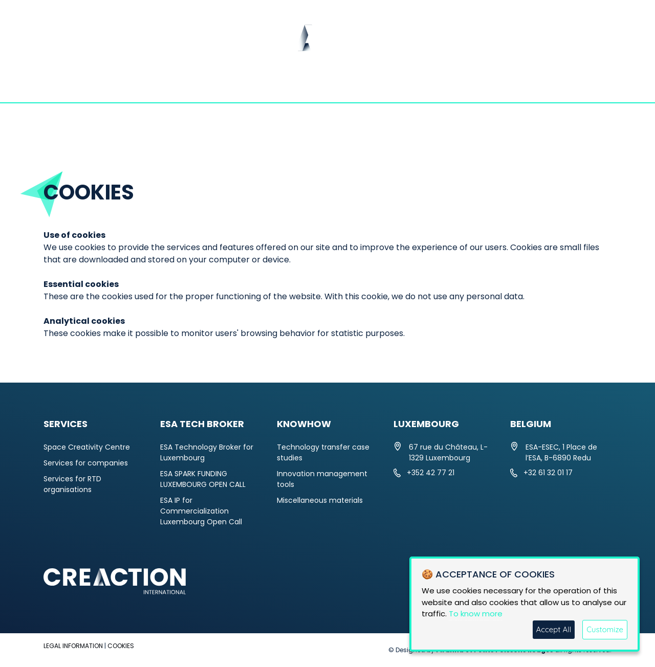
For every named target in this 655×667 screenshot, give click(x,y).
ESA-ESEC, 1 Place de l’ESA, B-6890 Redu (561, 452)
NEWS (210, 84)
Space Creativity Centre (86, 447)
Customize (604, 629)
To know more (476, 613)
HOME (65, 84)
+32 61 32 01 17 (548, 473)
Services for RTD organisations (72, 484)
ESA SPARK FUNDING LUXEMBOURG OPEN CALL (203, 479)
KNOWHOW (489, 84)
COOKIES (120, 645)
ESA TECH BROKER (382, 84)
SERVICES (281, 84)
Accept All (554, 629)
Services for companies (85, 463)
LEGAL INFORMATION (73, 645)
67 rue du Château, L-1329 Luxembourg (448, 452)
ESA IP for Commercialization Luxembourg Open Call (201, 511)
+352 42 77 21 (430, 473)
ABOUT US (137, 84)
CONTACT (576, 84)
